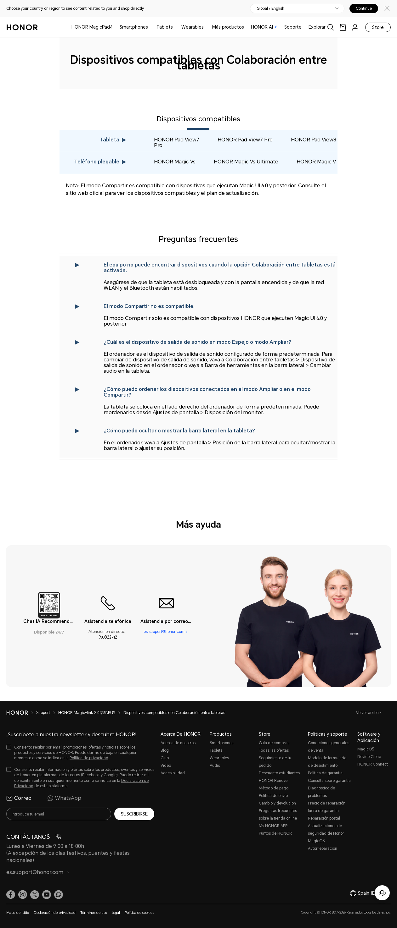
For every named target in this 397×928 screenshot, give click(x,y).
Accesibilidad (173, 773)
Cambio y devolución (277, 803)
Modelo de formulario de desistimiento (327, 762)
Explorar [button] (317, 27)
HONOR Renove (273, 780)
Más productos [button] (228, 27)
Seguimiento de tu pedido (275, 762)
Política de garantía (325, 773)
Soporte (293, 27)
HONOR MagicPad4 (92, 27)
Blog (165, 750)
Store (378, 27)
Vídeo (166, 765)
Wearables (192, 27)
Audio (215, 765)
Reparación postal (324, 818)
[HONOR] (17, 712)
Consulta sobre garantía (329, 780)
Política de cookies (139, 913)
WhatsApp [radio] (64, 798)
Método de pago (273, 788)
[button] (58, 895)
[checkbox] (80, 753)
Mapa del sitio (17, 913)
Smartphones (134, 27)
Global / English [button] (270, 8)
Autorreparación (322, 848)
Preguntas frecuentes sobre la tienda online (278, 815)
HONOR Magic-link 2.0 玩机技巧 (86, 713)
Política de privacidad (89, 758)
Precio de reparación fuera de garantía (326, 807)
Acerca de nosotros (178, 743)
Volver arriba (368, 713)
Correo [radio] (18, 798)
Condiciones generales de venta (328, 747)
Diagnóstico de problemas (321, 792)
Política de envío (273, 795)
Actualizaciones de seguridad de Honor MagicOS (326, 833)
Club (165, 758)
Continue (364, 8)
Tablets (164, 27)
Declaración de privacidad (55, 913)
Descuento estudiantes (279, 773)
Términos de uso (93, 913)
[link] (343, 27)
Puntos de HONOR (275, 833)
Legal (116, 913)
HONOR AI (264, 27)
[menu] (355, 27)
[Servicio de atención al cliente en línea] (382, 892)
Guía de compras (274, 743)
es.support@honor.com (164, 631)
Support (43, 713)
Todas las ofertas (274, 750)
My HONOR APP (273, 826)
